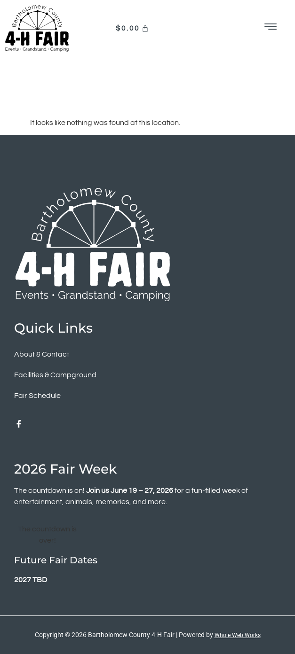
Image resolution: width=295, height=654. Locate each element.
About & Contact (41, 354)
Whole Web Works (238, 635)
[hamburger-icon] (271, 28)
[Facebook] (19, 425)
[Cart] (133, 28)
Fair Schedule (37, 395)
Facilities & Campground (55, 375)
